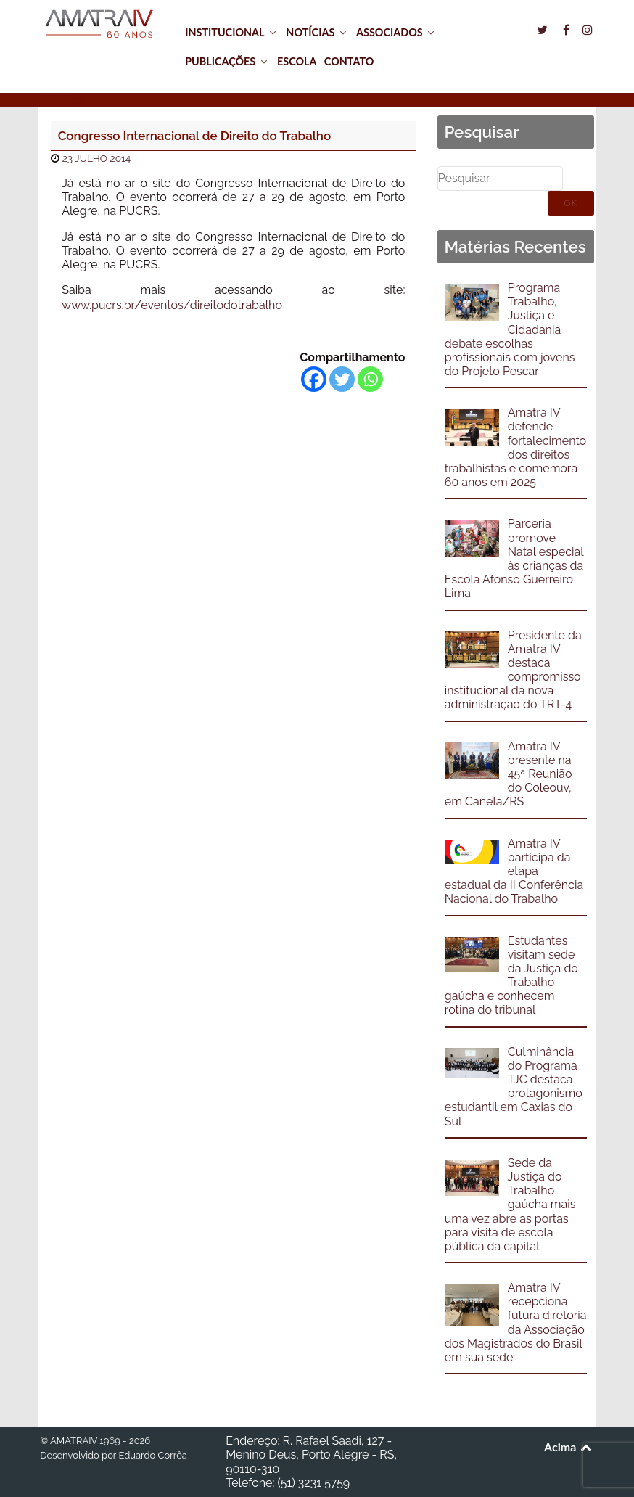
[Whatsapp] (370, 379)
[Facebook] (313, 379)
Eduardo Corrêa (152, 1455)
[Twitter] (342, 379)
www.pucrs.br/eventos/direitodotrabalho (172, 305)
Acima (569, 1446)
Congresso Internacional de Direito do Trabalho (194, 135)
